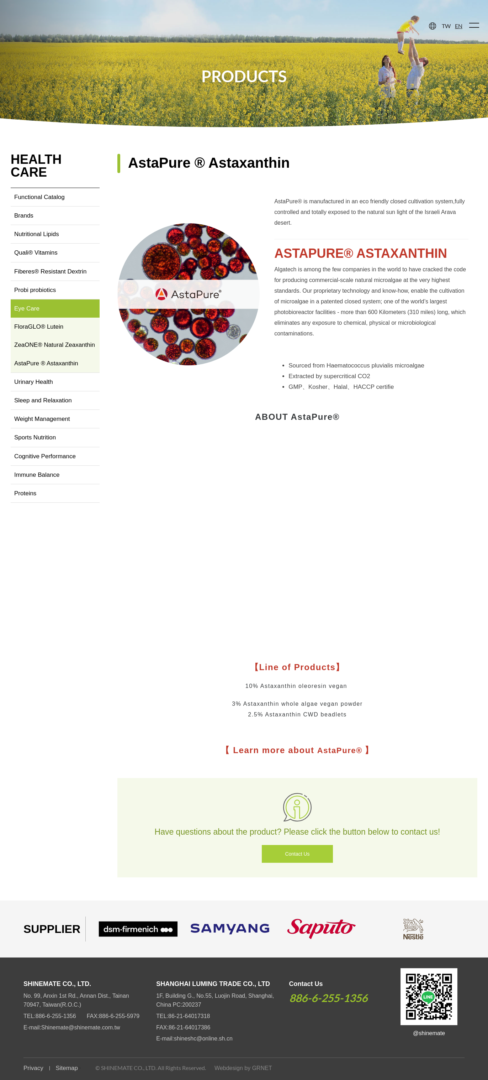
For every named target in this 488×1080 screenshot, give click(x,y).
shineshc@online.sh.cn (203, 1038)
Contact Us (297, 854)
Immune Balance (37, 474)
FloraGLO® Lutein (38, 326)
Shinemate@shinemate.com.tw (80, 1027)
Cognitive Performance (45, 456)
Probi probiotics (35, 290)
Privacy (33, 1068)
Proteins (25, 493)
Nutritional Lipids (36, 234)
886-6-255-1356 (56, 1016)
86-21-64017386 (189, 1027)
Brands (23, 215)
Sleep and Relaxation (43, 400)
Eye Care (26, 308)
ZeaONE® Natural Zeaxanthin (54, 344)
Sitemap (66, 1068)
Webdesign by (232, 1068)
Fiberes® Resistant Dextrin (50, 271)
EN (458, 25)
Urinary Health (33, 382)
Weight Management (42, 419)
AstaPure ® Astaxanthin (46, 363)
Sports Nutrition (35, 437)
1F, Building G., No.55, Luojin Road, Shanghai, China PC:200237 (215, 1000)
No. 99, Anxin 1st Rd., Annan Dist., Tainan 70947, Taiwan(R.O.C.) (76, 1000)
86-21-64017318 (189, 1016)
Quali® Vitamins (36, 252)
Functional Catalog (39, 197)
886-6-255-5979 (119, 1016)
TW (446, 25)
